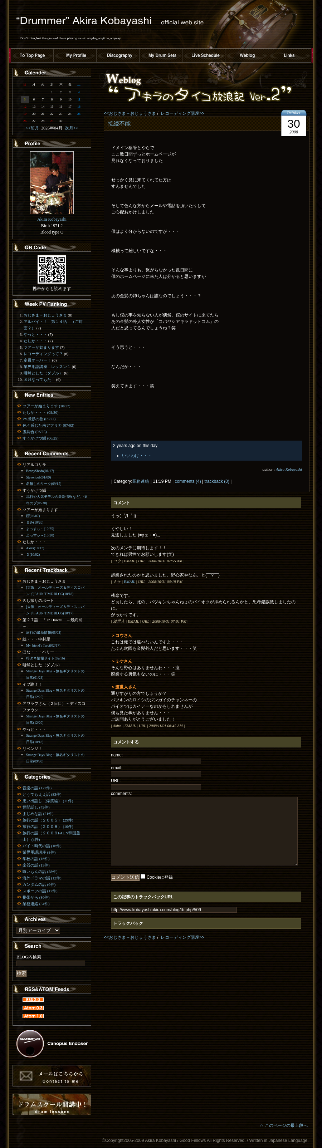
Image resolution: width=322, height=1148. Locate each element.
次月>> (70, 128)
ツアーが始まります (41, 347)
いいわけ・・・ (137, 455)
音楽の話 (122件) (37, 788)
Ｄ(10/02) (33, 554)
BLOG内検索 (28, 957)
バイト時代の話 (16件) (42, 846)
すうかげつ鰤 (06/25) (40, 438)
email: (116, 767)
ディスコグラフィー (118, 55)
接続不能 (119, 124)
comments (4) (188, 481)
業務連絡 (140, 481)
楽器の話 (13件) (36, 865)
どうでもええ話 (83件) (42, 794)
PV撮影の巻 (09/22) (39, 419)
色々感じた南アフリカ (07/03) (48, 425)
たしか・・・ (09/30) (40, 412)
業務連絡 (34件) (36, 904)
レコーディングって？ (43, 354)
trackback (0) (217, 481)
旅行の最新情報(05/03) (44, 632)
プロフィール (75, 55)
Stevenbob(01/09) (38, 477)
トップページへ (32, 55)
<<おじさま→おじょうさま (130, 113)
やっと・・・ (35, 334)
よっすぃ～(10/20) (40, 535)
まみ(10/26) (35, 522)
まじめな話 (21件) (38, 813)
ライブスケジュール (203, 55)
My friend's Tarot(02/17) (43, 645)
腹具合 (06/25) (35, 432)
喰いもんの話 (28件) (40, 871)
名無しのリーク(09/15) (44, 484)
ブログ (246, 55)
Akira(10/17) (35, 548)
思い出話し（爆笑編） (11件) (48, 801)
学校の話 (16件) (36, 859)
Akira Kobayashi (289, 469)
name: (117, 754)
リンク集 (289, 55)
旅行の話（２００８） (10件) (48, 826)
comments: (121, 793)
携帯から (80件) (36, 897)
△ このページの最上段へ (283, 1125)
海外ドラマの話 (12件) (42, 878)
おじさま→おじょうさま (45, 315)
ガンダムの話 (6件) (39, 884)
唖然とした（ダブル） (43, 373)
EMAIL (129, 581)
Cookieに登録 (160, 877)
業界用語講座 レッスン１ (47, 366)
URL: (116, 780)
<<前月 (33, 128)
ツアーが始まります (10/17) (46, 406)
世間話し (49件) (36, 807)
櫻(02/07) (33, 516)
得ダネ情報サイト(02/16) (45, 658)
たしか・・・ (35, 341)
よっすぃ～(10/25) (40, 529)
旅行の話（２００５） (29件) (48, 820)
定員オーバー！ (37, 360)
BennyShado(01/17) (40, 471)
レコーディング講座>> (182, 113)
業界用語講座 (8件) (39, 852)
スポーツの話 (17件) (40, 891)
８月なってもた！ (39, 379)
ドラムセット (161, 55)
